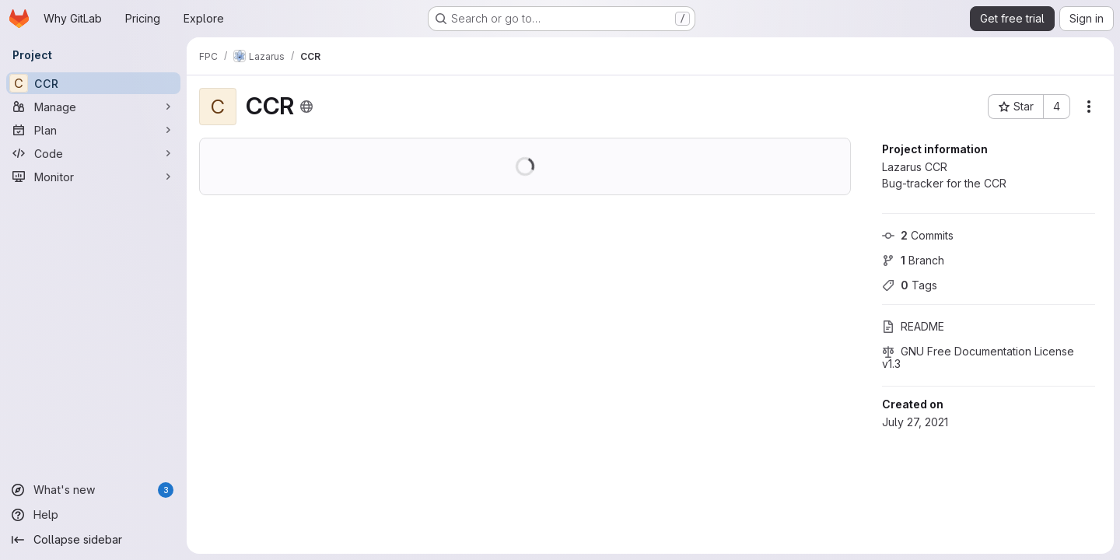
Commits (918, 235)
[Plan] (93, 130)
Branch (913, 260)
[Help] (93, 515)
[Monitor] (93, 176)
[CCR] (93, 83)
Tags (909, 285)
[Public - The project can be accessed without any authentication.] (306, 106)
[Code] (93, 153)
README (913, 326)
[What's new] (93, 490)
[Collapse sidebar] (93, 540)
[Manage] (93, 106)
